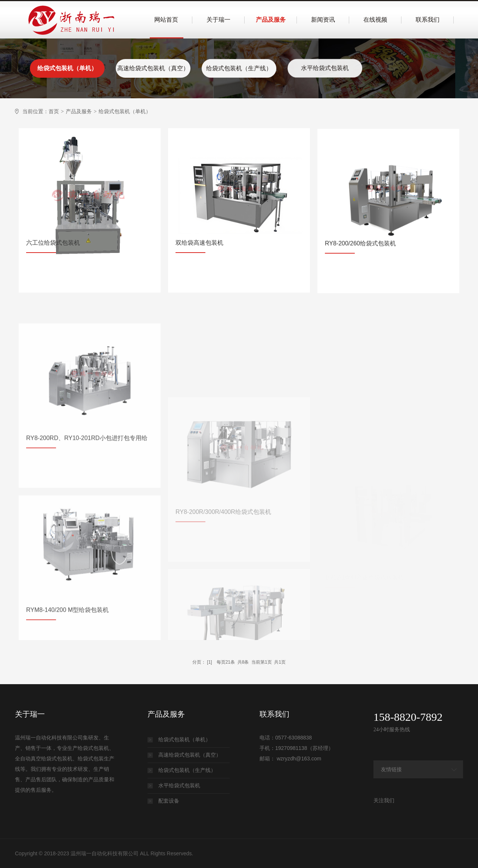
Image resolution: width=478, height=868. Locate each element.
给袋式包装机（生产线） (239, 67)
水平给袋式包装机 (325, 67)
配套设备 (163, 801)
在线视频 (375, 19)
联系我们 (428, 19)
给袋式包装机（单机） (67, 68)
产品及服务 (271, 19)
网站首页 (166, 19)
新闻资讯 (323, 19)
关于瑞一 (218, 19)
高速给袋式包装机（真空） (153, 68)
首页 (54, 111)
